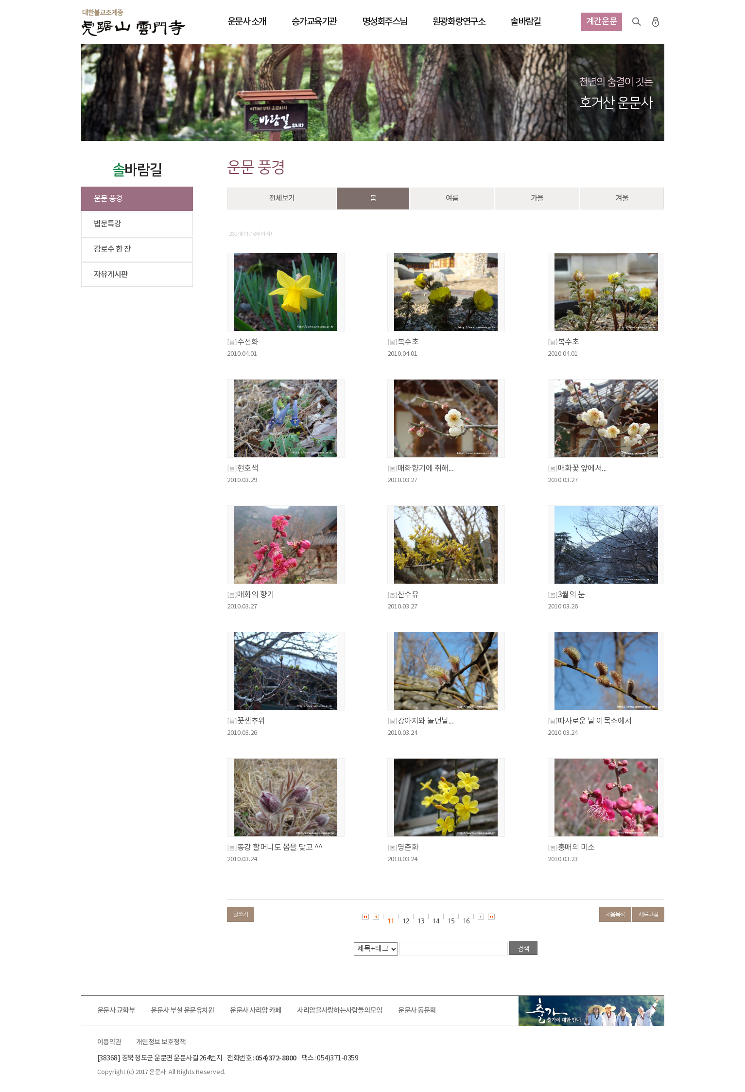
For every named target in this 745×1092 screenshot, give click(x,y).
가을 (537, 198)
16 (466, 920)
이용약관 (109, 1042)
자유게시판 (111, 274)
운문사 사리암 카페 (255, 1010)
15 (451, 920)
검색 (636, 22)
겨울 (622, 198)
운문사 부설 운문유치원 (182, 1010)
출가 (591, 1011)
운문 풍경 (108, 198)
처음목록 (615, 914)
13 (420, 920)
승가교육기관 (314, 22)
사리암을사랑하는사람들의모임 (339, 1010)
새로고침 (648, 914)
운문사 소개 (246, 22)
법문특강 (107, 224)
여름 (452, 198)
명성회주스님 (384, 22)
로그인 (655, 22)
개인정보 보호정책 (161, 1042)
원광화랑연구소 (459, 22)
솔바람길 (525, 22)
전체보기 (282, 198)
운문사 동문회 (417, 1010)
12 (405, 920)
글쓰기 (240, 914)
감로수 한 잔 (112, 249)
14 (436, 920)
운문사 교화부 (116, 1010)
